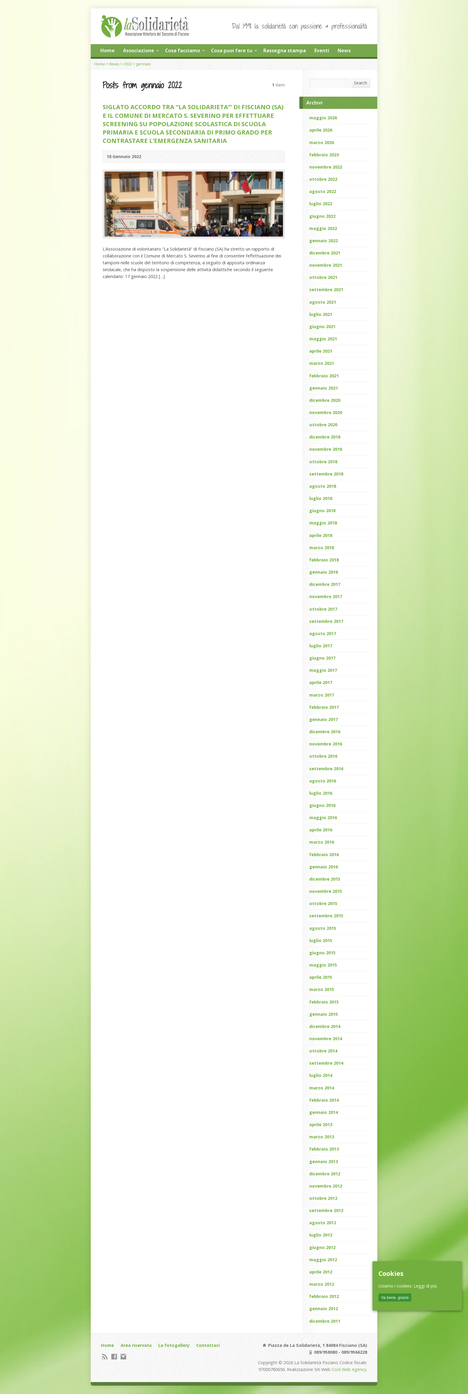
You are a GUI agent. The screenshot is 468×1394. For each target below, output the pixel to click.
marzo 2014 (321, 1088)
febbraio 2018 (324, 560)
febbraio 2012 (324, 1296)
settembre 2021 (326, 289)
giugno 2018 (322, 510)
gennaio (143, 64)
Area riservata (136, 1345)
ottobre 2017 (323, 609)
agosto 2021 (322, 302)
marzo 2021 (321, 363)
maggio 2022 (323, 228)
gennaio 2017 (323, 719)
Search (360, 83)
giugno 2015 (322, 952)
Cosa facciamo (182, 50)
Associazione (138, 50)
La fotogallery (174, 1345)
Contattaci (208, 1345)
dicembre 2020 (324, 400)
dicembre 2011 (324, 1321)
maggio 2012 (323, 1259)
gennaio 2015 (323, 1014)
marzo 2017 (321, 695)
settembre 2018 (326, 474)
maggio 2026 (323, 118)
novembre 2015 (325, 891)
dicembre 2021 (324, 253)
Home (107, 50)
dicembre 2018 (324, 437)
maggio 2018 (323, 523)
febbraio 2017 (324, 707)
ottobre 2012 (323, 1198)
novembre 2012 (325, 1186)
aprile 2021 (320, 351)
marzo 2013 (321, 1137)
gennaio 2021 (323, 388)
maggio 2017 (323, 670)
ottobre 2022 (323, 179)
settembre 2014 (326, 1063)
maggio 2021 (323, 339)
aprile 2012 (320, 1272)
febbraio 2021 (324, 376)
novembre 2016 (325, 744)
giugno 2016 (322, 805)
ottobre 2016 (323, 756)
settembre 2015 (326, 915)
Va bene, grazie (395, 1297)
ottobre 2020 (323, 424)
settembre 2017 (326, 621)
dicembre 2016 (324, 731)
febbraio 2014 (324, 1100)
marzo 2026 (321, 142)
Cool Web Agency (349, 1369)
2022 (128, 64)
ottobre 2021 (323, 277)
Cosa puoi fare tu (231, 50)
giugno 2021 (322, 326)
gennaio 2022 (323, 240)
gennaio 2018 (323, 572)
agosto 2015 (322, 928)
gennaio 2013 (323, 1161)
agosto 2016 (322, 781)
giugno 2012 (322, 1247)
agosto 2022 (322, 191)
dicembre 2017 (324, 584)
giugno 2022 (322, 216)
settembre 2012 (326, 1210)
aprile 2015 (320, 977)
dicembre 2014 (324, 1026)
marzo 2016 (321, 842)
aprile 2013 (320, 1124)
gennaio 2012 (323, 1308)
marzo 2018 (321, 547)
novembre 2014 (325, 1038)
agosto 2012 (322, 1222)
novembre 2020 (325, 412)
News (344, 50)
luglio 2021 (320, 314)
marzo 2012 (321, 1284)
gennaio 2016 (323, 867)
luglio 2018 (320, 498)
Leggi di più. (426, 1286)
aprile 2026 (320, 130)
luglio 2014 (320, 1075)
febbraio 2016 (324, 854)
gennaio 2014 (323, 1112)
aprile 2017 (320, 682)
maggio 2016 (323, 817)
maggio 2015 (323, 965)
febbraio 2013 (324, 1149)
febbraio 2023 (324, 155)
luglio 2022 (320, 203)
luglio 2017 (320, 646)
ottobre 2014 (323, 1051)
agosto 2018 (322, 486)
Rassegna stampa (284, 50)
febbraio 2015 (324, 1002)
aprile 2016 (320, 830)
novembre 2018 (325, 449)
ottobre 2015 (323, 903)
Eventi (321, 50)
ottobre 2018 (323, 461)
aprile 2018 (320, 535)
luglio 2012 (320, 1235)
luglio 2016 (320, 793)
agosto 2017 (322, 633)
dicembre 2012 (324, 1174)
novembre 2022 (325, 167)
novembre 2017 (325, 596)
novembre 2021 (325, 265)
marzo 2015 (321, 989)
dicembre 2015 (324, 879)
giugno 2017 (322, 658)
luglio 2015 (320, 940)
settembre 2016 (326, 768)
